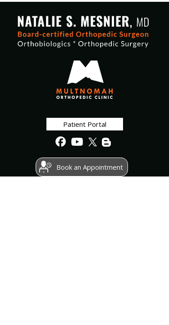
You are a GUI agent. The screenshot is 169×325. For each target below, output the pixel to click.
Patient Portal (84, 124)
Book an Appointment (89, 167)
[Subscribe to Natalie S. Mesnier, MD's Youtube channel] (76, 142)
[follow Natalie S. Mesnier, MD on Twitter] (91, 142)
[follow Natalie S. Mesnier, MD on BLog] (107, 142)
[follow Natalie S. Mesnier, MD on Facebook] (61, 142)
